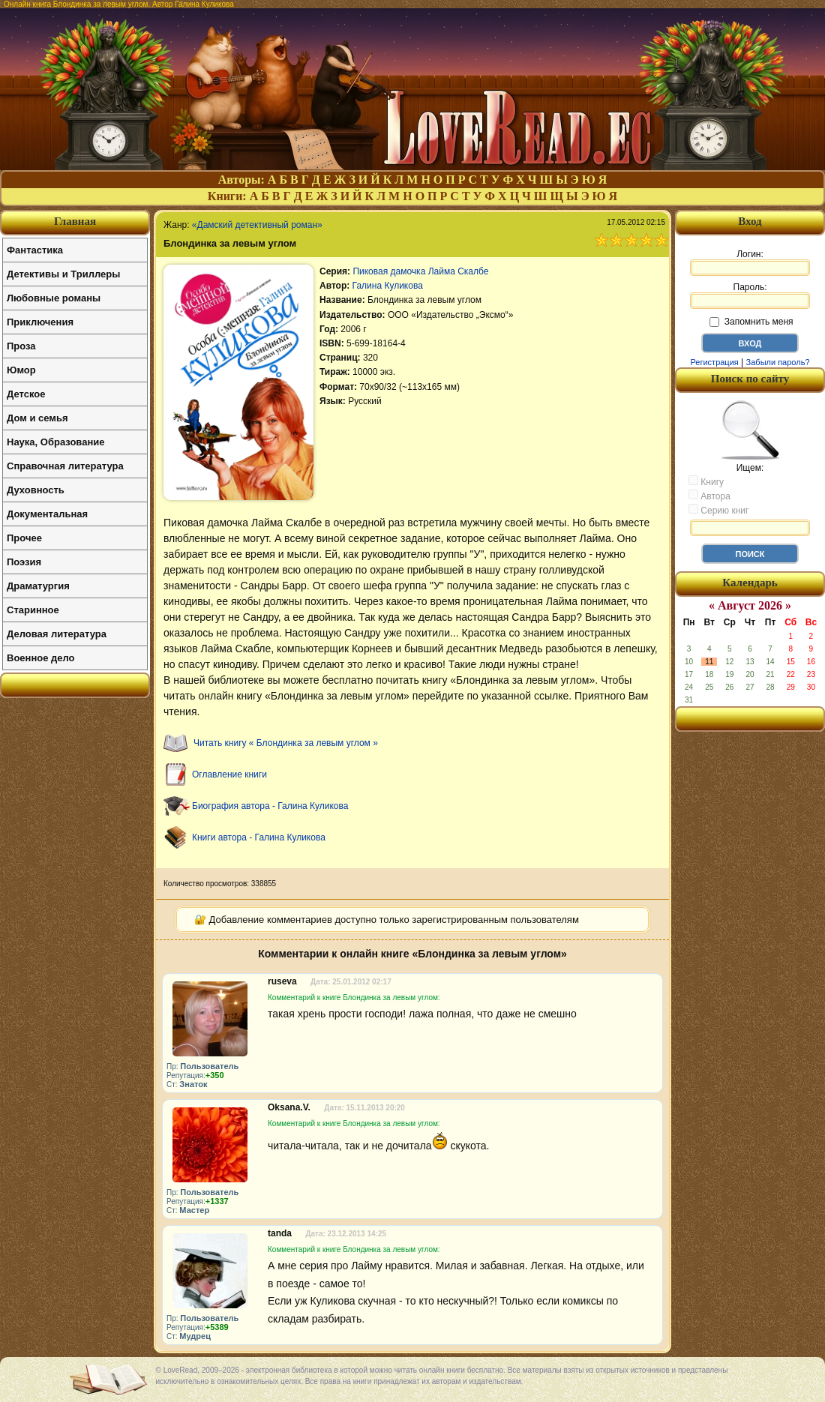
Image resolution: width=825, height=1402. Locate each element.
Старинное (33, 610)
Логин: (750, 262)
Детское (26, 394)
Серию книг (718, 510)
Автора (709, 496)
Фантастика (35, 250)
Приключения (40, 322)
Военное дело (41, 658)
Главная (75, 221)
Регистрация (714, 362)
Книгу (706, 481)
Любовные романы (53, 298)
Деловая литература (56, 634)
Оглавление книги (229, 774)
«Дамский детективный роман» (257, 225)
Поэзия (24, 562)
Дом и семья (37, 418)
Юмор (21, 370)
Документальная (47, 514)
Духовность (35, 490)
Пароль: (750, 295)
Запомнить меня (751, 321)
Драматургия (38, 586)
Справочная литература (65, 466)
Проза (21, 346)
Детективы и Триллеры (63, 274)
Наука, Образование (55, 442)
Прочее (24, 538)
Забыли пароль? (778, 362)
